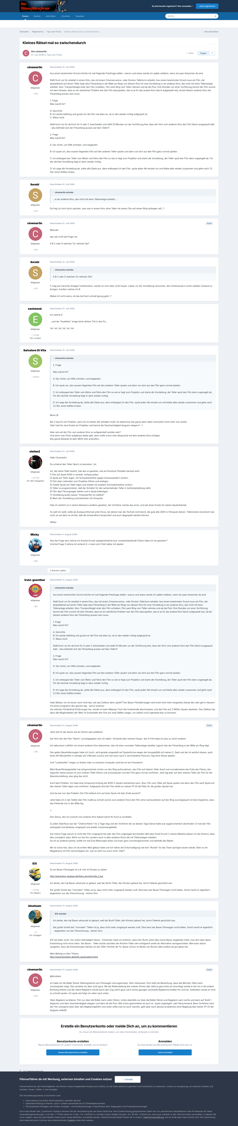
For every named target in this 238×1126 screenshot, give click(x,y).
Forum (25, 17)
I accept (128, 1079)
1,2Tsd (35, 335)
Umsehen (65, 16)
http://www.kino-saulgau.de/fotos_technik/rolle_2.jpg (76, 876)
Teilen (190, 53)
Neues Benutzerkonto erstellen (72, 1052)
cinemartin (41, 51)
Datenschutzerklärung (153, 1117)
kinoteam (34, 905)
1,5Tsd (35, 890)
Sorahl (34, 184)
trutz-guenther (34, 580)
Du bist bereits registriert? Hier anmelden (172, 6)
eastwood (35, 308)
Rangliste (80, 16)
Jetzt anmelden (165, 1052)
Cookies (71, 1120)
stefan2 (34, 451)
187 (35, 606)
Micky (35, 534)
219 (35, 93)
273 (35, 211)
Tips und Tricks (54, 54)
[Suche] (179, 16)
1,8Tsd (35, 377)
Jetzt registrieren (207, 6)
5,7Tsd (35, 478)
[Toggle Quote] (53, 192)
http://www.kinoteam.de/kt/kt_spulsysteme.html (74, 957)
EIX (34, 863)
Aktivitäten (51, 16)
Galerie (37, 16)
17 (35, 932)
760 (35, 561)
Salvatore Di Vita (34, 350)
